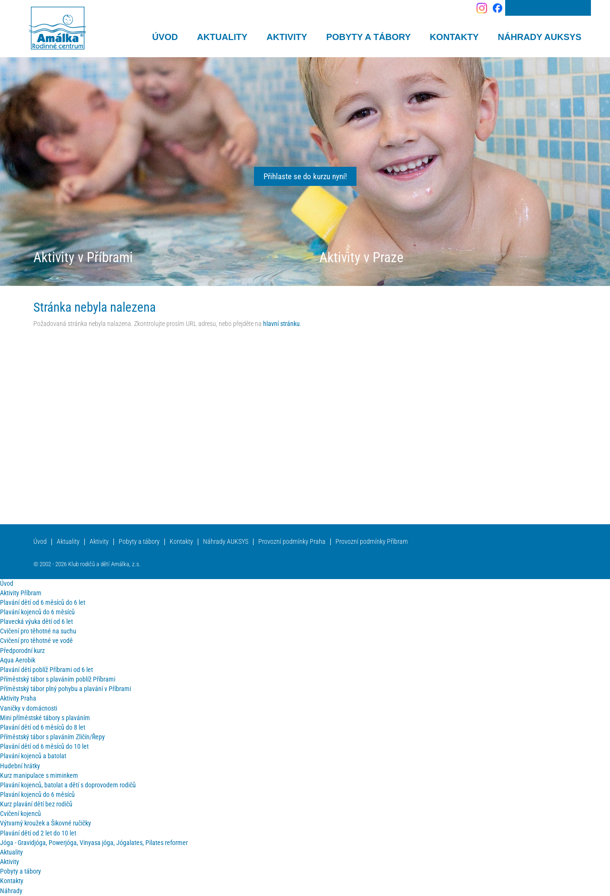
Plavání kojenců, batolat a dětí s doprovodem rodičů (68, 785)
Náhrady (11, 891)
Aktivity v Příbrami (83, 257)
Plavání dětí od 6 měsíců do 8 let (42, 727)
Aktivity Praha (18, 698)
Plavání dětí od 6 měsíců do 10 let (44, 747)
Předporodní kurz (22, 651)
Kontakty (181, 542)
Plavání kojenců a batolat (33, 756)
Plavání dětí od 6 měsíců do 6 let (42, 603)
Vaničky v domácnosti (28, 708)
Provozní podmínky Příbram (372, 542)
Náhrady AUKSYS (225, 542)
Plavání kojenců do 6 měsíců (37, 612)
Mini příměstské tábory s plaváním (45, 718)
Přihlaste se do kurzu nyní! (305, 176)
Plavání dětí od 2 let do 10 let (38, 833)
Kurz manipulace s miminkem (39, 776)
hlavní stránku (281, 324)
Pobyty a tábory (139, 542)
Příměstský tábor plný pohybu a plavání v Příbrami (65, 689)
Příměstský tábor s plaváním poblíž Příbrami (57, 679)
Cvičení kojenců (20, 814)
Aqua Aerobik (17, 660)
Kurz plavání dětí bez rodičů (36, 804)
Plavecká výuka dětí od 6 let (36, 622)
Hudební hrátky (20, 766)
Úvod (40, 542)
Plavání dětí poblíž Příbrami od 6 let (46, 670)
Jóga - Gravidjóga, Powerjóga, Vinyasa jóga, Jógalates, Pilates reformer (94, 843)
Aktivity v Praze (361, 257)
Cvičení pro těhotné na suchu (38, 631)
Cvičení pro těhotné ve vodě (36, 641)
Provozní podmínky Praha (291, 542)
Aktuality (68, 542)
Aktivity (99, 542)
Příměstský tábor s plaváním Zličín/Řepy (52, 737)
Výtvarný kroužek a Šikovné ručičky (45, 823)
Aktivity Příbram (20, 593)
